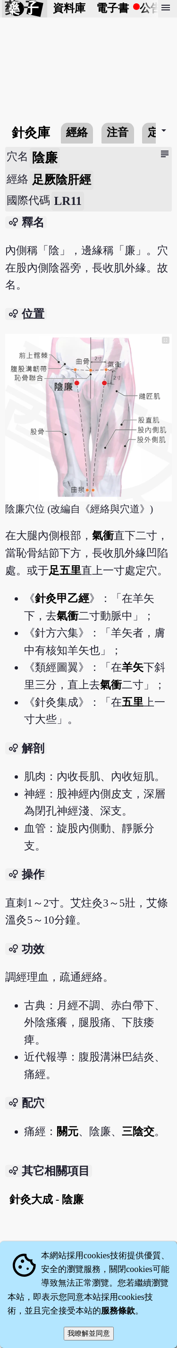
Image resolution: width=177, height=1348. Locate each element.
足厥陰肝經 (61, 179)
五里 (132, 702)
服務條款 (118, 1310)
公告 (150, 8)
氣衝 (103, 536)
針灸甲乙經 (62, 598)
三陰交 (138, 1131)
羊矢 (132, 667)
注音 (117, 132)
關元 (67, 1131)
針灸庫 (31, 133)
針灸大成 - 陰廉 (46, 1199)
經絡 (77, 132)
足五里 (65, 571)
